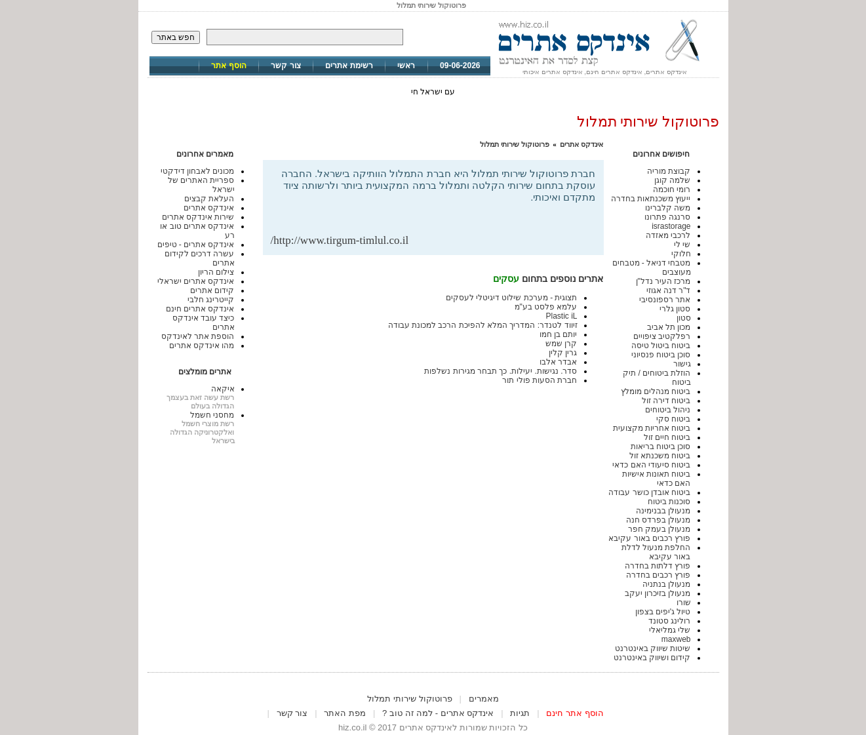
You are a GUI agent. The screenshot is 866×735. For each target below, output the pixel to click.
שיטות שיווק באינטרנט (653, 648)
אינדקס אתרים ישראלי (196, 281)
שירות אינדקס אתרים (198, 217)
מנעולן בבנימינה (663, 510)
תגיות (520, 713)
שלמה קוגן (672, 180)
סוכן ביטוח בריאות (661, 446)
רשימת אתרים (348, 65)
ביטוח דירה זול (666, 400)
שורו (684, 602)
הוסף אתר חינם (574, 713)
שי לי (682, 244)
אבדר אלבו (558, 362)
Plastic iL (561, 316)
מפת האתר (345, 713)
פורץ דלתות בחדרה (658, 565)
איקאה (223, 388)
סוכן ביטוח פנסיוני (661, 354)
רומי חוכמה (671, 189)
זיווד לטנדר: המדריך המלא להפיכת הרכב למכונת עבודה (483, 325)
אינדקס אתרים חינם (200, 308)
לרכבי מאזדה (668, 235)
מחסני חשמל (212, 415)
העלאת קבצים (209, 198)
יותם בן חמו (559, 334)
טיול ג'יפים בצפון (663, 611)
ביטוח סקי (673, 419)
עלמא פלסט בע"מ (546, 306)
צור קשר (285, 65)
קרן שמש (561, 343)
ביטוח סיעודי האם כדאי (651, 464)
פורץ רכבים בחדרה (658, 575)
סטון (684, 318)
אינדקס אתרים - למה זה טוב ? (438, 713)
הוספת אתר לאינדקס (198, 336)
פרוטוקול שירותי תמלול (514, 144)
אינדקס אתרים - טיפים (196, 244)
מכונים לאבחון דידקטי (198, 171)
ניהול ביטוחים (667, 409)
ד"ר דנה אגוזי (668, 290)
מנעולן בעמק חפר (659, 529)
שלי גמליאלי (669, 630)
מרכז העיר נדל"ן (663, 281)
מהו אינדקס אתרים (202, 345)
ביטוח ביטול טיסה (661, 345)
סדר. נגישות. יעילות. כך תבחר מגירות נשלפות (500, 371)
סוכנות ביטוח (669, 501)
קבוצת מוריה (668, 171)
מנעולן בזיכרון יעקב (658, 593)
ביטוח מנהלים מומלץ (656, 391)
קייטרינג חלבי (210, 299)
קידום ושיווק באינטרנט (652, 657)
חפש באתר (176, 37)
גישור (682, 363)
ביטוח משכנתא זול (660, 455)
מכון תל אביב (669, 327)
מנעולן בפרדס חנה (658, 520)
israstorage (671, 226)
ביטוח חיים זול (667, 437)
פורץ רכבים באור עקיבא (649, 538)
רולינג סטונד (669, 621)
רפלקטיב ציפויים (661, 336)
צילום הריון (216, 272)
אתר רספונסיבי (664, 299)
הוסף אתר (228, 65)
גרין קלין (563, 352)
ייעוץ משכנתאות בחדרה (651, 198)
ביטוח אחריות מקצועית (652, 428)
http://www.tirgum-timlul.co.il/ (340, 240)
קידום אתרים (212, 290)
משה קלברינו (667, 207)
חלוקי (681, 253)
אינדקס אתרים (581, 144)
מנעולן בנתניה (666, 584)
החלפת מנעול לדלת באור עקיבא (656, 552)
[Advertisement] (442, 213)
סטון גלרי (674, 308)
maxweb (676, 639)
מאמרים (484, 699)
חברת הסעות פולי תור (539, 380)
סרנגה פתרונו (667, 217)
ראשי (406, 65)
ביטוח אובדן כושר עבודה (649, 492)
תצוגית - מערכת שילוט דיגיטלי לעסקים (512, 297)
